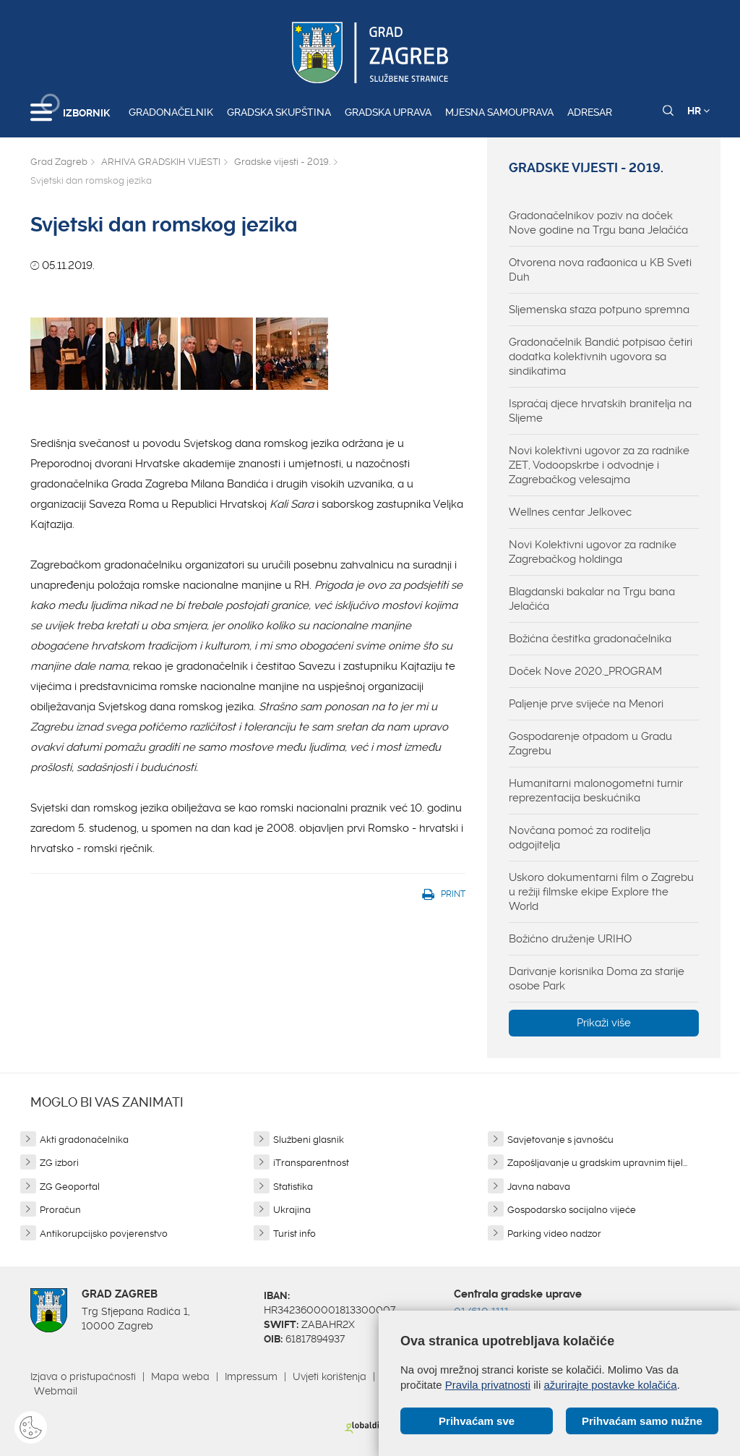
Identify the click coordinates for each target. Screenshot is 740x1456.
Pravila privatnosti (487, 1385)
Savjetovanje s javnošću (560, 1139)
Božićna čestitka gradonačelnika (590, 638)
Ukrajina (292, 1209)
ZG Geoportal (70, 1186)
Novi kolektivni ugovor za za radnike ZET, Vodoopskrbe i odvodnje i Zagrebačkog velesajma (599, 465)
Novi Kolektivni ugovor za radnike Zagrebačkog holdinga (592, 552)
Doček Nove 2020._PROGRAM (585, 671)
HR (698, 110)
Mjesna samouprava (499, 112)
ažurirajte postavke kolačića (609, 1385)
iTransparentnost (311, 1162)
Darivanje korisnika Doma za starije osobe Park (596, 978)
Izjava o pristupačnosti (83, 1376)
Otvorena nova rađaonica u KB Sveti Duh (600, 270)
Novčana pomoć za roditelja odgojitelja (579, 837)
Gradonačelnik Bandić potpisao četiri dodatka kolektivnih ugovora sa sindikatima (600, 357)
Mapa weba (180, 1376)
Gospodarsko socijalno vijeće (571, 1209)
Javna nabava (538, 1186)
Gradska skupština (279, 112)
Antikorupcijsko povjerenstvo (104, 1233)
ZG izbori (59, 1162)
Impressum (251, 1376)
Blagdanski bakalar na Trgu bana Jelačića (592, 599)
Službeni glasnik (308, 1139)
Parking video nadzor (554, 1233)
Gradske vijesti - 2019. (282, 161)
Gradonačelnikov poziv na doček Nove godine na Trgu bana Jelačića (598, 223)
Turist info (294, 1233)
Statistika (293, 1186)
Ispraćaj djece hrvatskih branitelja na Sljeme (600, 411)
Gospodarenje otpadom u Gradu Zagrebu (590, 743)
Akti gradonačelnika (84, 1139)
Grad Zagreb (58, 161)
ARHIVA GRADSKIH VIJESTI (160, 161)
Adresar (589, 112)
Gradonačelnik (171, 112)
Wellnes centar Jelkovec (570, 512)
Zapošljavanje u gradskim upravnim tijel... (597, 1162)
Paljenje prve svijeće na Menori (586, 703)
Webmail (55, 1391)
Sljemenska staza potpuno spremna (599, 309)
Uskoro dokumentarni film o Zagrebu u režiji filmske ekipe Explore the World (601, 892)
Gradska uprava (388, 112)
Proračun (60, 1209)
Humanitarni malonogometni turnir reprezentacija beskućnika (596, 790)
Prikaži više (604, 1022)
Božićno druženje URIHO (570, 938)
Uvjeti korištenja (329, 1376)
